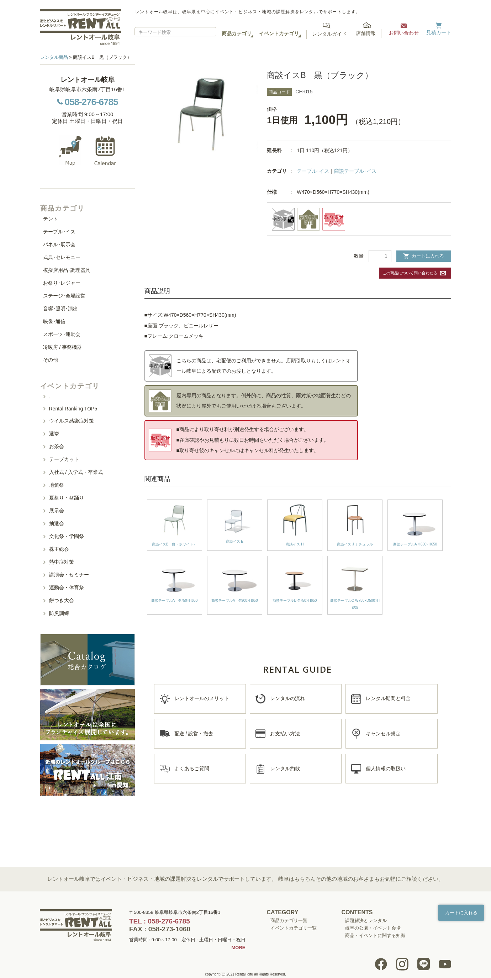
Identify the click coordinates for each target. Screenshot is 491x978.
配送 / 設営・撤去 (193, 733)
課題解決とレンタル (366, 920)
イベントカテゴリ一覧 (293, 928)
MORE (239, 947)
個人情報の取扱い (386, 768)
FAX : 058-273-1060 (159, 929)
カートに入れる (423, 256)
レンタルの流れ (287, 698)
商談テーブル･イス (355, 171)
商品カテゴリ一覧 (288, 920)
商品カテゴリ (237, 33)
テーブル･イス (313, 171)
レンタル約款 (285, 768)
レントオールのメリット (201, 698)
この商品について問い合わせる (409, 273)
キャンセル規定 (383, 733)
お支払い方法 (285, 733)
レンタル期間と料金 (388, 698)
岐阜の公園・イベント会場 (373, 928)
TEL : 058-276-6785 (159, 921)
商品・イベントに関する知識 (375, 935)
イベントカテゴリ (279, 33)
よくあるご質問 (191, 768)
